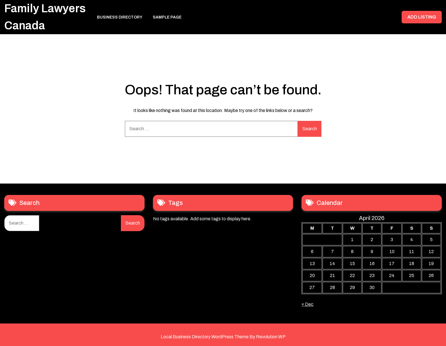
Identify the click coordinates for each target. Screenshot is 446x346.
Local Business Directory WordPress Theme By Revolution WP (223, 336)
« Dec (307, 304)
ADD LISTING (421, 17)
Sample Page (167, 17)
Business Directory (120, 17)
